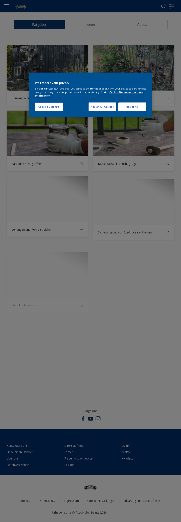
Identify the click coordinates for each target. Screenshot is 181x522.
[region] (90, 94)
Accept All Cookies (102, 106)
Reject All (132, 106)
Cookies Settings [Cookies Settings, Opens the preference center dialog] (48, 106)
